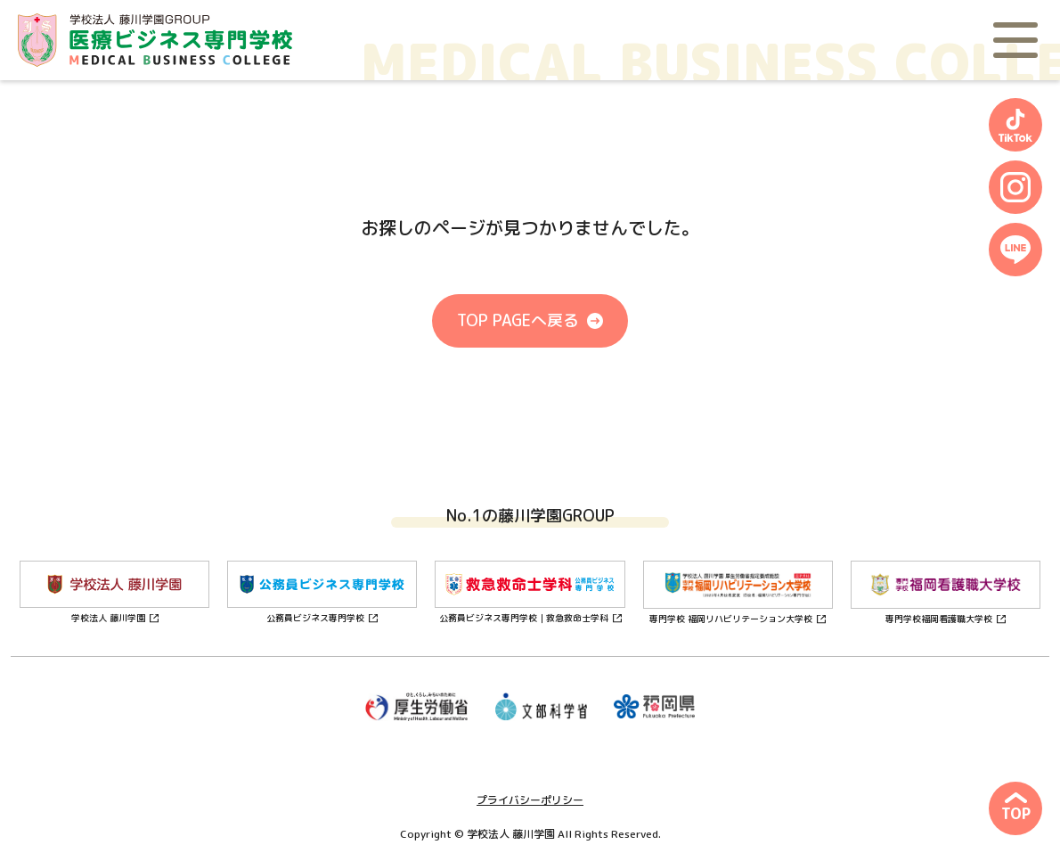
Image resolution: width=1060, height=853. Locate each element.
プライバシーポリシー (530, 800)
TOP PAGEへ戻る (518, 320)
